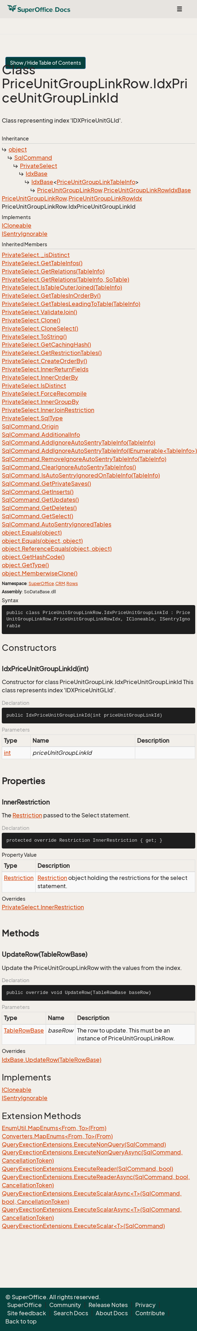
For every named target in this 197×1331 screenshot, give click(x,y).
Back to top (21, 1321)
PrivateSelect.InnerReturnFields (45, 369)
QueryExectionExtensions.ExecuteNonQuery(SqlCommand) (84, 1144)
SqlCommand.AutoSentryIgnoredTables (56, 524)
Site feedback (26, 1313)
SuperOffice (41, 583)
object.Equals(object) (32, 532)
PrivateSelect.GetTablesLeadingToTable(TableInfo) (71, 303)
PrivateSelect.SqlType (32, 418)
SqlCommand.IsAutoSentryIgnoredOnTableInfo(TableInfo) (81, 475)
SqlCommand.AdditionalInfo (41, 434)
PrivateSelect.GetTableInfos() (42, 263)
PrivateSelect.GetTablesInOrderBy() (51, 295)
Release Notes (108, 1304)
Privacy (145, 1304)
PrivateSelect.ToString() (34, 336)
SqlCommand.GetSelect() (37, 516)
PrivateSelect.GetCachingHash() (46, 344)
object (18, 149)
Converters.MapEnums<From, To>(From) (57, 1136)
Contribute (150, 1313)
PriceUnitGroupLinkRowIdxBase (147, 190)
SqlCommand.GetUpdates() (40, 499)
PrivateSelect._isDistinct (36, 254)
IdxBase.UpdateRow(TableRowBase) (51, 1059)
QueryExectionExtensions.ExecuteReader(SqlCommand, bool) (87, 1168)
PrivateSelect (38, 165)
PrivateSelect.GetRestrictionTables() (52, 352)
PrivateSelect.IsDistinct (34, 385)
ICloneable (16, 225)
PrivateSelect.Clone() (31, 320)
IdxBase (36, 173)
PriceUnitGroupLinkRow (69, 190)
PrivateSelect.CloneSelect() (40, 328)
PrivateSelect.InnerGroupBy (40, 401)
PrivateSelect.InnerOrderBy (40, 377)
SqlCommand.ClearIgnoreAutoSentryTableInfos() (69, 467)
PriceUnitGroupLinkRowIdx (105, 198)
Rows (72, 583)
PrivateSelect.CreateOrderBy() (44, 361)
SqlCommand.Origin (30, 426)
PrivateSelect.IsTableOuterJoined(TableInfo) (62, 287)
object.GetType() (25, 565)
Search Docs (71, 1313)
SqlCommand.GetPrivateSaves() (46, 483)
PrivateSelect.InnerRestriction (43, 907)
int (7, 752)
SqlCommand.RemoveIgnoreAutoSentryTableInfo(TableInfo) (84, 458)
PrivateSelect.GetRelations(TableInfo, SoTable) (65, 279)
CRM (60, 583)
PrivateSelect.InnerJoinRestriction (48, 410)
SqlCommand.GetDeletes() (39, 507)
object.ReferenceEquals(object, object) (57, 548)
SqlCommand (33, 157)
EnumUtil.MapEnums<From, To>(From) (54, 1128)
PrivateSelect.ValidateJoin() (39, 312)
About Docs (112, 1313)
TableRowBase (24, 1030)
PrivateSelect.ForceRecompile (44, 393)
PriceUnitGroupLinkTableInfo (96, 181)
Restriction (27, 815)
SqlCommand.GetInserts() (38, 491)
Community (65, 1304)
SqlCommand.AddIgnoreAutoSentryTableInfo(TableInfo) (78, 442)
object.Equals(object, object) (42, 540)
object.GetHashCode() (33, 556)
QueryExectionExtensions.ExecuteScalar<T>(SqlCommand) (83, 1225)
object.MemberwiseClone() (39, 573)
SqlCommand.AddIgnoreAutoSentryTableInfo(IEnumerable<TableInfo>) (99, 450)
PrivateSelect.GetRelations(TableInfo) (53, 271)
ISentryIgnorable (24, 233)
